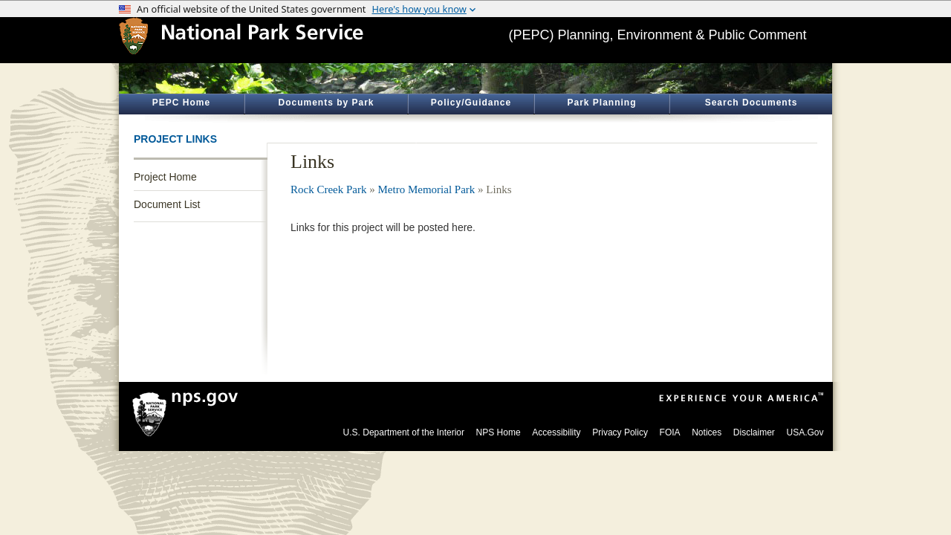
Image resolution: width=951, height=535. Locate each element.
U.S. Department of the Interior (403, 432)
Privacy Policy (620, 432)
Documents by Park (326, 102)
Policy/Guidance (471, 102)
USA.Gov (804, 432)
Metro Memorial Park (426, 189)
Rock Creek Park (328, 189)
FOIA (670, 432)
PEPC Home (181, 102)
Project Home (165, 177)
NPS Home (498, 432)
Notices (706, 432)
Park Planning (601, 102)
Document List (167, 204)
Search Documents (751, 102)
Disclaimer (754, 432)
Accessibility (556, 432)
